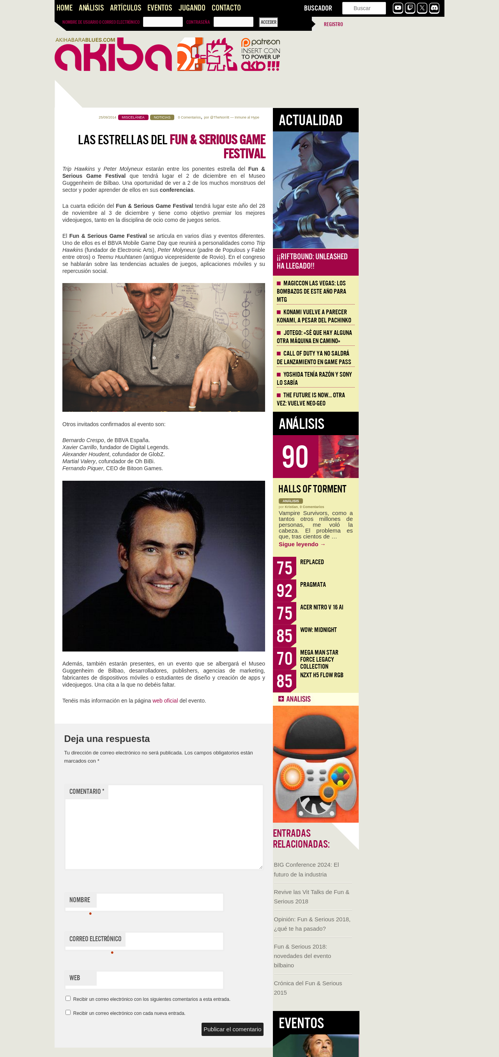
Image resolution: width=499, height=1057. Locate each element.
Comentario (172, 792)
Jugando (191, 8)
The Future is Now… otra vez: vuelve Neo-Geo (397, 399)
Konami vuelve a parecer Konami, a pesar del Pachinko (400, 316)
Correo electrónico (181, 941)
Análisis (91, 8)
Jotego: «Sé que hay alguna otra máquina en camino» (400, 337)
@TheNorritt (305, 117)
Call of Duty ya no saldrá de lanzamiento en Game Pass (400, 358)
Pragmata (399, 584)
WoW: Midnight (404, 630)
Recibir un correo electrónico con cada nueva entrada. (215, 1013)
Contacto (226, 8)
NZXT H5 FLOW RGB (407, 675)
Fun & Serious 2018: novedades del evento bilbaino (84, 330)
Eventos (159, 8)
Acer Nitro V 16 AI (407, 607)
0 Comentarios (275, 117)
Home (65, 8)
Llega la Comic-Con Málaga (89, 451)
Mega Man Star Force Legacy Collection (405, 659)
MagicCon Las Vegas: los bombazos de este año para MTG (397, 292)
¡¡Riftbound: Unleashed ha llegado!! (398, 261)
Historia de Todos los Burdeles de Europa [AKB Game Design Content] (93, 554)
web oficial (251, 701)
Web (160, 978)
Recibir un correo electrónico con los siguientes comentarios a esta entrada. (238, 999)
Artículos (125, 8)
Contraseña (198, 22)
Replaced (398, 562)
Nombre (166, 902)
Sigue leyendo (388, 544)
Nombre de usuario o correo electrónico (101, 22)
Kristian (377, 507)
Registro (333, 24)
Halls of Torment (398, 489)
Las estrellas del (257, 147)
